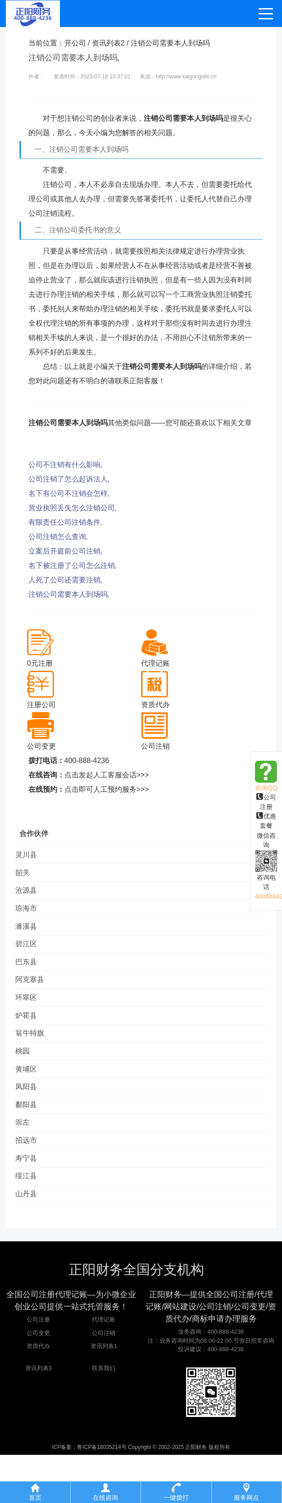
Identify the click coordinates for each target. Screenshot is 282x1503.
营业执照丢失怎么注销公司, (72, 508)
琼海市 (30, 917)
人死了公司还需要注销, (65, 580)
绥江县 (30, 1221)
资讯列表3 (38, 1416)
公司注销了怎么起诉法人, (68, 479)
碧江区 (30, 957)
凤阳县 (30, 1119)
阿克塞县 (33, 998)
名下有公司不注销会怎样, (68, 493)
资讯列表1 (104, 1394)
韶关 (26, 876)
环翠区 (30, 1018)
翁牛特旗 (33, 1059)
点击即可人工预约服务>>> (106, 789)
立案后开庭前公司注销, (65, 551)
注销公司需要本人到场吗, (68, 594)
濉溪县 (30, 937)
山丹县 (30, 1241)
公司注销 (103, 1381)
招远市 (30, 1180)
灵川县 (30, 856)
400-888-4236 (86, 760)
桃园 (26, 1079)
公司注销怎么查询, (58, 536)
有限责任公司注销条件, (65, 522)
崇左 (26, 1160)
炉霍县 (30, 1038)
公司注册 (38, 1368)
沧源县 (30, 896)
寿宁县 (30, 1200)
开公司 (75, 43)
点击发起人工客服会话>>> (106, 775)
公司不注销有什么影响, (65, 464)
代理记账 (103, 1368)
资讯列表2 (108, 43)
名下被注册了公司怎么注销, (72, 565)
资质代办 (38, 1394)
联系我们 (103, 1416)
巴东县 (30, 977)
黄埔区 (30, 1099)
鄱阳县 (30, 1140)
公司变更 (38, 1381)
